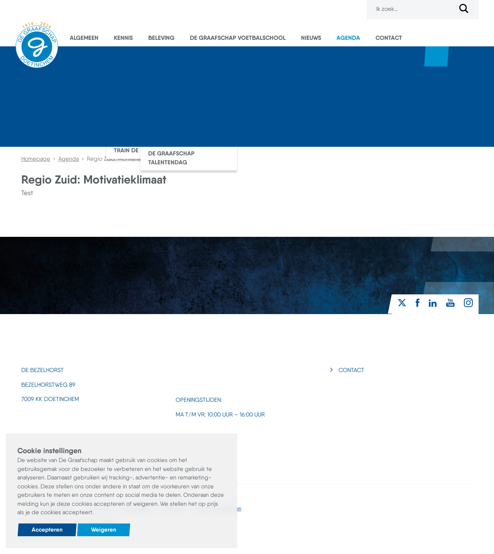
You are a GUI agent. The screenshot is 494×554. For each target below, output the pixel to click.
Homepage (35, 158)
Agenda (348, 37)
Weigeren (103, 529)
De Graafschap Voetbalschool (238, 37)
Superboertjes (461, 56)
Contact (389, 37)
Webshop (436, 56)
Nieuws (311, 37)
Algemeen (84, 37)
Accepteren (47, 529)
